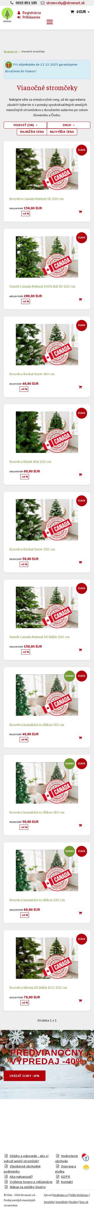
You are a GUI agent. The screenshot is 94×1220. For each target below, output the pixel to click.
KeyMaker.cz (60, 1195)
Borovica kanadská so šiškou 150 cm (36, 724)
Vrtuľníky (49, 1202)
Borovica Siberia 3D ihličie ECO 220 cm (38, 987)
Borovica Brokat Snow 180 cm (31, 373)
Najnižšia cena (32, 132)
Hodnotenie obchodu (66, 1158)
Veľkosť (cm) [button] (24, 125)
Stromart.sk (10, 51)
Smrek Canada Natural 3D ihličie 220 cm (39, 636)
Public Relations (79, 1195)
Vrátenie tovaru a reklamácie (31, 1182)
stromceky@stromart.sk (65, 3)
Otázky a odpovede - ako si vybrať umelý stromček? (26, 1158)
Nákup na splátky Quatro (28, 1187)
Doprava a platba (65, 1169)
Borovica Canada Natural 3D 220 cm (36, 198)
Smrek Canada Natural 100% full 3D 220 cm (42, 286)
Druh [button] (67, 125)
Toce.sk (83, 1202)
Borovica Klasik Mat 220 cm (30, 461)
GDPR (65, 1177)
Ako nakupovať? (21, 1177)
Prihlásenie (28, 17)
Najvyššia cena (62, 132)
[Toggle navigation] (49, 22)
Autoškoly (62, 1202)
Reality (73, 1202)
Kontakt (67, 1182)
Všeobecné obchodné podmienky (22, 1169)
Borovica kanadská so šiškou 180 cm (36, 812)
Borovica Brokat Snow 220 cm (32, 549)
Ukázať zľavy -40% (25, 1076)
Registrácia (28, 13)
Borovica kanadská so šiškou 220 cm (37, 899)
